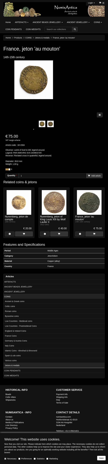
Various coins (11, 360)
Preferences (25, 459)
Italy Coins (9, 346)
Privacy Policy (11, 428)
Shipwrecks (10, 400)
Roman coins (10, 311)
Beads (8, 394)
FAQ (58, 400)
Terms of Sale (62, 403)
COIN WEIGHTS (11, 375)
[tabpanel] (42, 124)
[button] (91, 3)
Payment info (62, 394)
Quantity (11, 175)
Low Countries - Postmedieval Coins (21, 326)
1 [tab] (33, 129)
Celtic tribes (10, 397)
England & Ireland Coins (15, 331)
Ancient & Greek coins (14, 301)
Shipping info (62, 397)
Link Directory (11, 425)
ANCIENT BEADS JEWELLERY (18, 287)
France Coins (11, 336)
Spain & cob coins (13, 355)
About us (9, 420)
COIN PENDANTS (12, 371)
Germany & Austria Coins (16, 341)
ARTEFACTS (10, 282)
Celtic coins (10, 306)
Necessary (10, 459)
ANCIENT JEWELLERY (14, 292)
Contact (8, 417)
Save (101, 458)
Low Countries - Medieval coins (18, 321)
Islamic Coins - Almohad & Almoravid (21, 351)
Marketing (52, 459)
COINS (7, 296)
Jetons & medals (12, 365)
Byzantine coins (12, 316)
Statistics (39, 459)
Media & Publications (14, 422)
